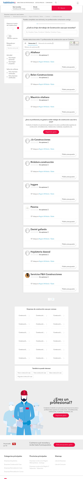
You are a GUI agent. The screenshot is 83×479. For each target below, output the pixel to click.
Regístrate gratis (61, 415)
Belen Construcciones (42, 75)
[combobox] (21, 8)
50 (13, 29)
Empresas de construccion (20, 16)
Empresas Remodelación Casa (13, 468)
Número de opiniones (31, 47)
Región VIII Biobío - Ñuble (36, 16)
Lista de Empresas (60, 461)
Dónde (35, 7)
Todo (18, 29)
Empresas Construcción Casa (12, 464)
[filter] (13, 28)
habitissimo (7, 16)
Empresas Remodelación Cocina (13, 471)
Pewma (34, 207)
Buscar (61, 8)
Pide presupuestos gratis (64, 444)
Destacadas (31, 43)
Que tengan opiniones (12, 58)
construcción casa (24, 372)
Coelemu (47, 16)
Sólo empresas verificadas (13, 72)
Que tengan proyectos (12, 62)
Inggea (34, 185)
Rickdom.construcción (42, 162)
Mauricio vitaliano (40, 97)
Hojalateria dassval (40, 252)
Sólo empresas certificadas (13, 76)
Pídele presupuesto (68, 67)
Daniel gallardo (39, 229)
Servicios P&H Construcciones (46, 274)
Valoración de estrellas (45, 43)
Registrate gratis (51, 132)
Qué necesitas (17, 7)
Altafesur (35, 52)
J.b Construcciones (40, 140)
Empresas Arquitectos (10, 461)
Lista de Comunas (60, 464)
